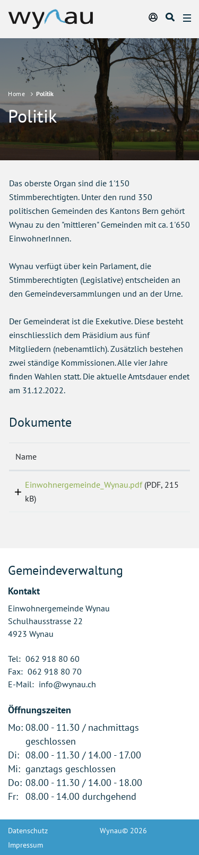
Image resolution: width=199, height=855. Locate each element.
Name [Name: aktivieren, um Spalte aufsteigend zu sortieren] (26, 456)
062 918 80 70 (55, 671)
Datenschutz (28, 830)
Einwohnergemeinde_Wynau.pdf (83, 484)
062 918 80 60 (52, 658)
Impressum (25, 845)
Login (154, 17)
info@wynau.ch (67, 684)
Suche (171, 17)
